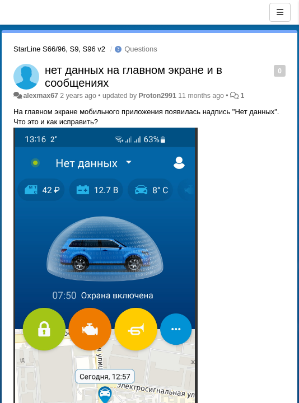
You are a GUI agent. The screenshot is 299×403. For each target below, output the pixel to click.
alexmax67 (40, 96)
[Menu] (280, 12)
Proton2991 (157, 96)
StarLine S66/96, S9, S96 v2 (59, 49)
